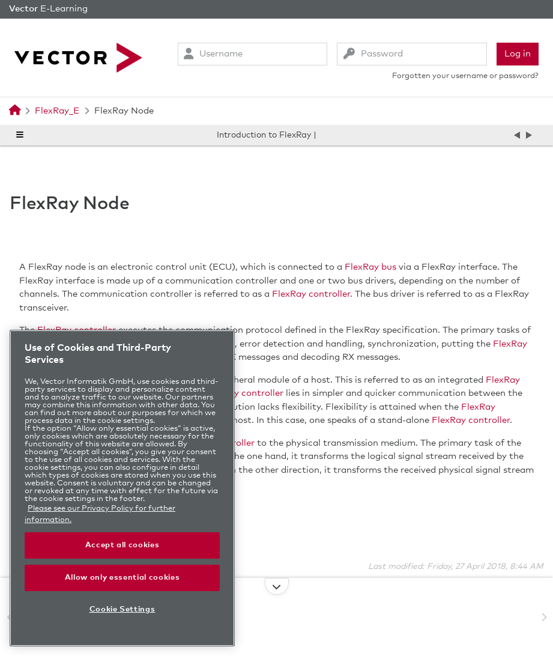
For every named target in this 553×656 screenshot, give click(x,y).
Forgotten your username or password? (465, 76)
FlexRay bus (370, 267)
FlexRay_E (57, 110)
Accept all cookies (122, 545)
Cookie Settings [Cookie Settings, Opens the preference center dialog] (122, 609)
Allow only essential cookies (122, 578)
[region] (122, 488)
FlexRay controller (311, 294)
